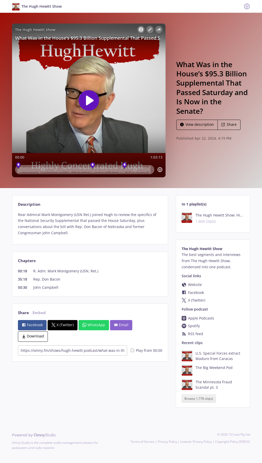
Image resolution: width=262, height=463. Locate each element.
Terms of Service (142, 441)
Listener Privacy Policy (196, 441)
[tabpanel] (90, 224)
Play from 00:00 (146, 350)
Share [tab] (23, 312)
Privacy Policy (167, 441)
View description (197, 124)
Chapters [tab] (27, 260)
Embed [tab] (39, 312)
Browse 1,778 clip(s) (198, 398)
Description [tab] (29, 204)
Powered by (34, 435)
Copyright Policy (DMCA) (232, 441)
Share (229, 124)
